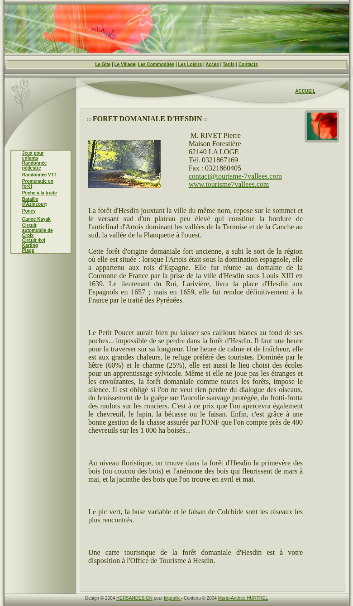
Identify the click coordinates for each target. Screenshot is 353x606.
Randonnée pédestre (34, 165)
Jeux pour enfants (33, 156)
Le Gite (102, 64)
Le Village (124, 64)
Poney (29, 210)
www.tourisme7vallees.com (229, 184)
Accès (212, 64)
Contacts (248, 64)
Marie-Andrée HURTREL (243, 598)
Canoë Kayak (36, 219)
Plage (28, 250)
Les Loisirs (190, 64)
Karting (30, 245)
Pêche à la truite (39, 192)
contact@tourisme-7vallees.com (235, 176)
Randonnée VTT (39, 174)
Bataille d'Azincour (33, 202)
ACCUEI (303, 91)
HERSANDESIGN (134, 598)
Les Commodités (156, 64)
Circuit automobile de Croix (37, 230)
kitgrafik (172, 598)
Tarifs (229, 64)
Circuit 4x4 (33, 240)
